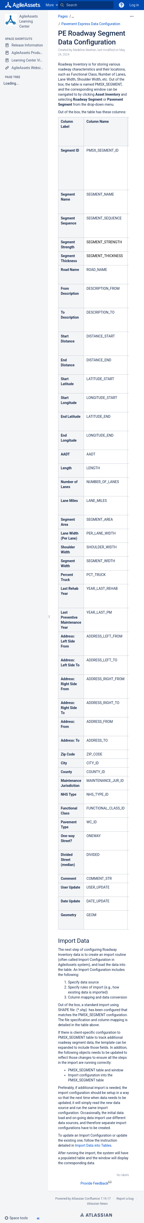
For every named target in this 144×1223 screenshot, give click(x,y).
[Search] (62, 5)
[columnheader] (71, 131)
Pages (63, 16)
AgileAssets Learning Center (28, 21)
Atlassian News (97, 1203)
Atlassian (96, 1214)
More (50, 5)
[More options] (131, 16)
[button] (18, 1218)
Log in (134, 5)
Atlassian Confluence (86, 1198)
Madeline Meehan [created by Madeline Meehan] (84, 50)
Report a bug (124, 1198)
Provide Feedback (96, 1183)
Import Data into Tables (93, 1145)
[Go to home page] (23, 5)
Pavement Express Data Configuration (90, 24)
